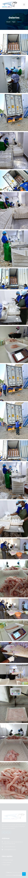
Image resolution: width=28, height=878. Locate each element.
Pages (13, 22)
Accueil (8, 22)
